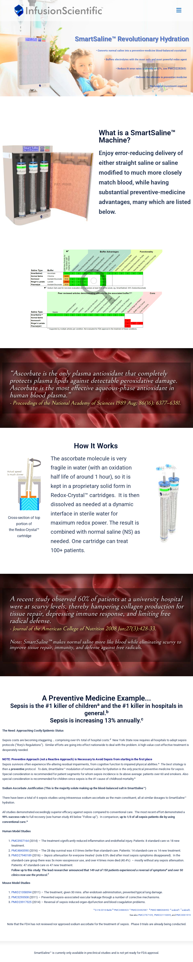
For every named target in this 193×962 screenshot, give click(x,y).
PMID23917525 (21, 901)
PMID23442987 (139, 909)
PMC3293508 (20, 897)
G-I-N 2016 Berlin (103, 909)
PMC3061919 (183, 914)
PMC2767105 (145, 914)
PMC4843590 (20, 850)
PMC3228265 (177, 68)
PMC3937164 (20, 840)
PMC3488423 (120, 909)
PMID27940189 (21, 855)
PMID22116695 (162, 914)
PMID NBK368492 (159, 909)
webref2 (185, 909)
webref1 (175, 909)
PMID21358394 (21, 892)
